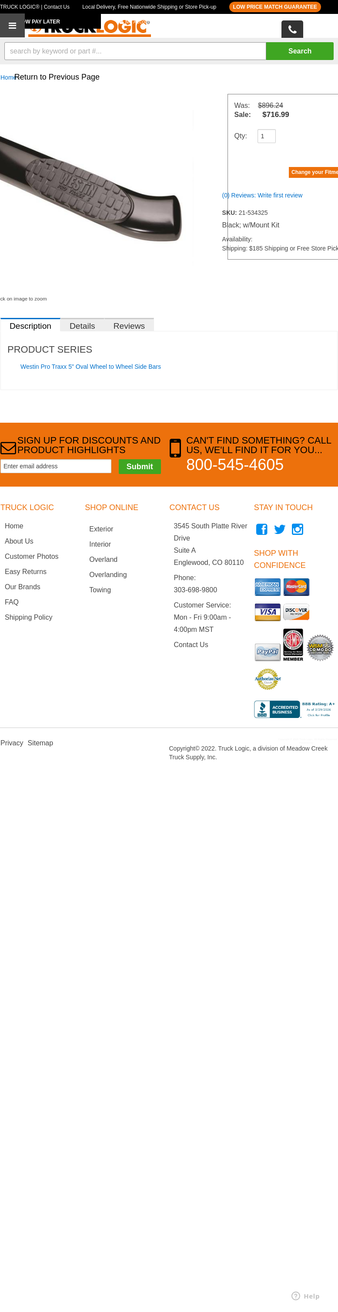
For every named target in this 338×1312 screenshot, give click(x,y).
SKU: (230, 212)
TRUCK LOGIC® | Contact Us (35, 7)
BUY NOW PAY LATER (32, 22)
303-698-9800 (196, 590)
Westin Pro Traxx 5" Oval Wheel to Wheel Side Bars (90, 366)
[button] (169, 51)
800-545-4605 (235, 465)
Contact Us (191, 644)
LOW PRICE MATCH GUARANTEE (275, 7)
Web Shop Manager (325, 742)
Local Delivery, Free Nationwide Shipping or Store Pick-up (149, 7)
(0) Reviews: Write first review (262, 195)
